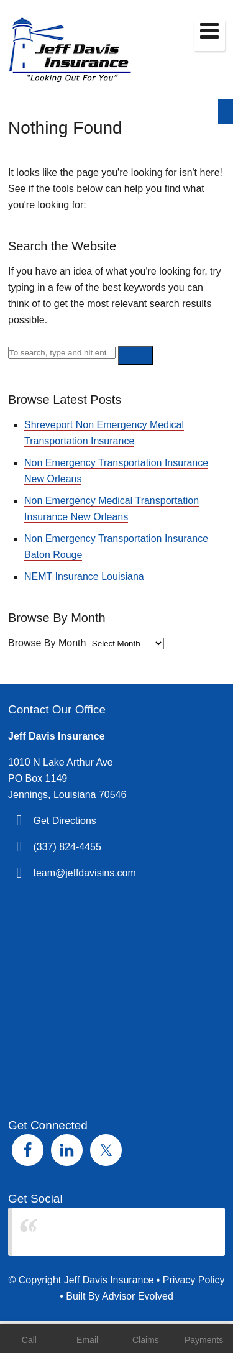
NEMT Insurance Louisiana (84, 576)
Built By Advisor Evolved (119, 1296)
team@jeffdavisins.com (84, 873)
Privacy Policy (194, 1280)
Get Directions (64, 820)
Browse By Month (47, 643)
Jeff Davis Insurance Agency (91, 1231)
